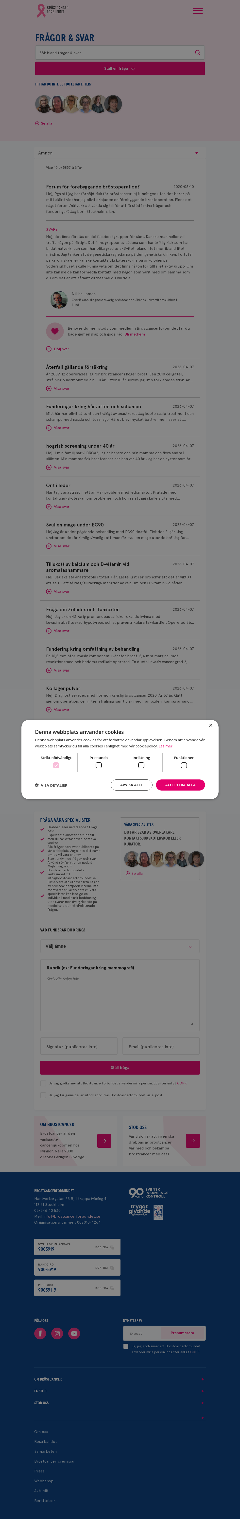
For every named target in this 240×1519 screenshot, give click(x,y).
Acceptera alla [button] (180, 784)
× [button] (210, 725)
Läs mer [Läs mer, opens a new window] (165, 745)
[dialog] (120, 759)
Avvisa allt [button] (131, 784)
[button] (51, 785)
